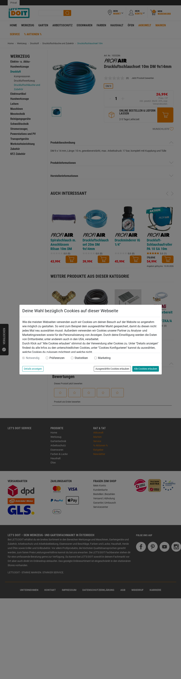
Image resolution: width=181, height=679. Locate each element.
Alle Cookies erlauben (145, 368)
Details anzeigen (33, 368)
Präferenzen (57, 358)
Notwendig (32, 358)
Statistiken (81, 358)
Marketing (104, 358)
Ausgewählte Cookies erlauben (112, 368)
